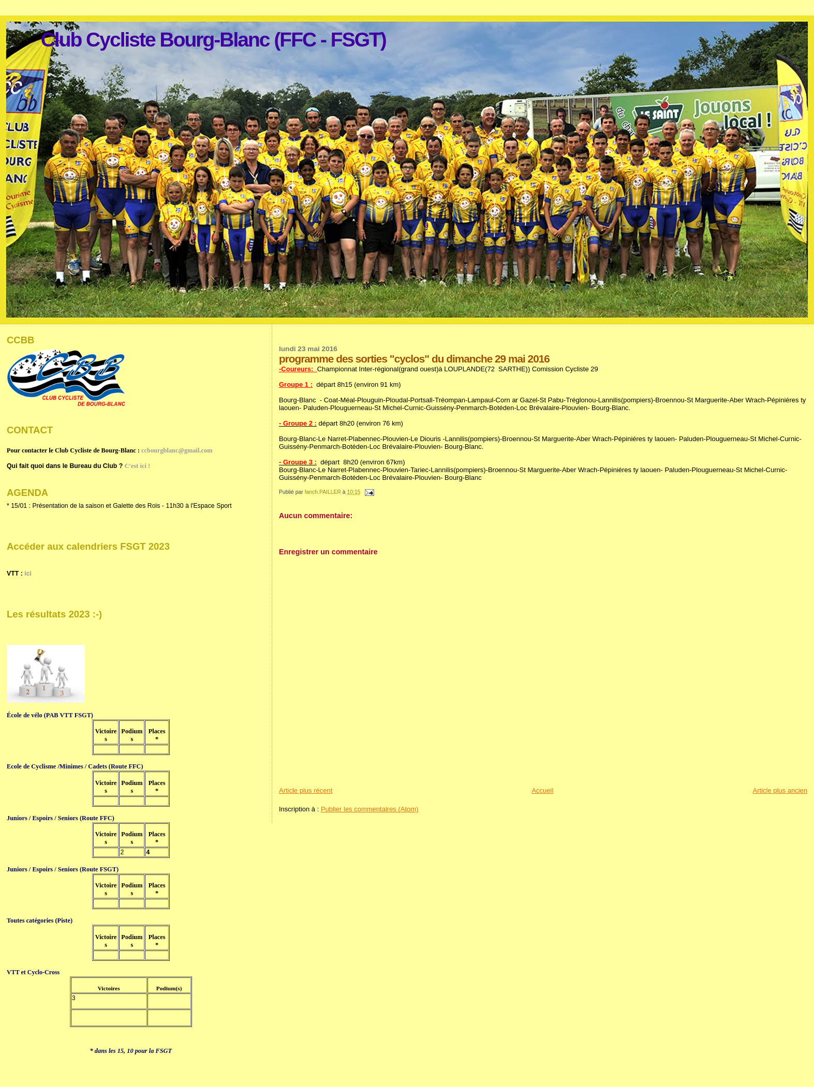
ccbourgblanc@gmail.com (176, 450)
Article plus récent (305, 790)
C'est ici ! (137, 466)
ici (28, 573)
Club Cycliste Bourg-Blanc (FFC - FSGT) (213, 39)
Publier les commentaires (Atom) (370, 809)
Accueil (542, 790)
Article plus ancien (780, 790)
